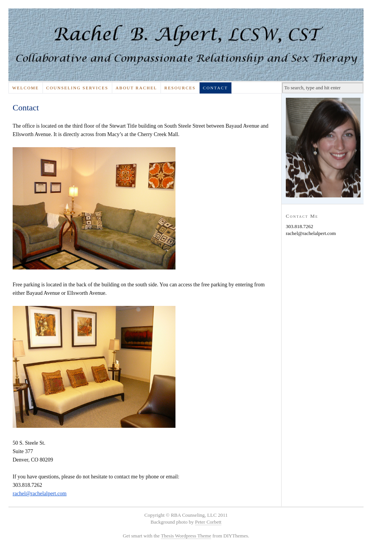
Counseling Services (77, 87)
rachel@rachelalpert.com (40, 493)
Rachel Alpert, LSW (186, 44)
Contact (215, 87)
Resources (180, 87)
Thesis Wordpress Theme (186, 536)
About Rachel (136, 87)
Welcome (25, 87)
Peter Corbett (208, 522)
